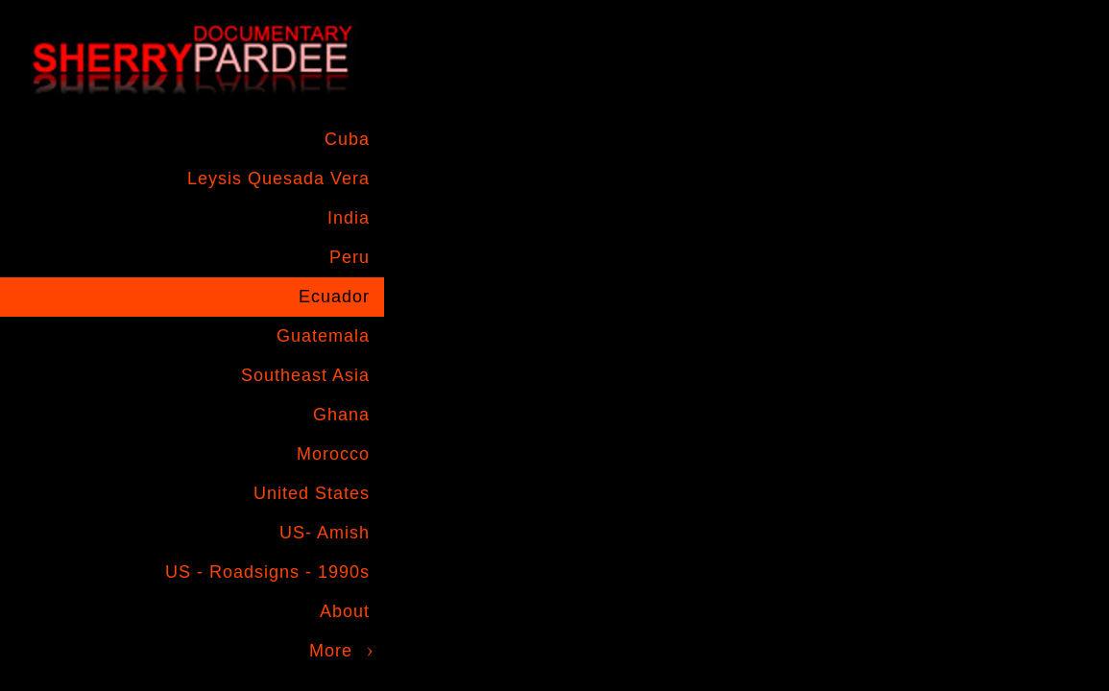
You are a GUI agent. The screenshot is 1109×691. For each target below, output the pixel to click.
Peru (349, 257)
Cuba (347, 139)
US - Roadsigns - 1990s (267, 572)
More (330, 650)
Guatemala (323, 336)
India (348, 217)
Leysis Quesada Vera (278, 178)
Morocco (333, 454)
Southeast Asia (305, 375)
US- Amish (324, 532)
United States (311, 493)
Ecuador (334, 296)
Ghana (341, 414)
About (345, 611)
